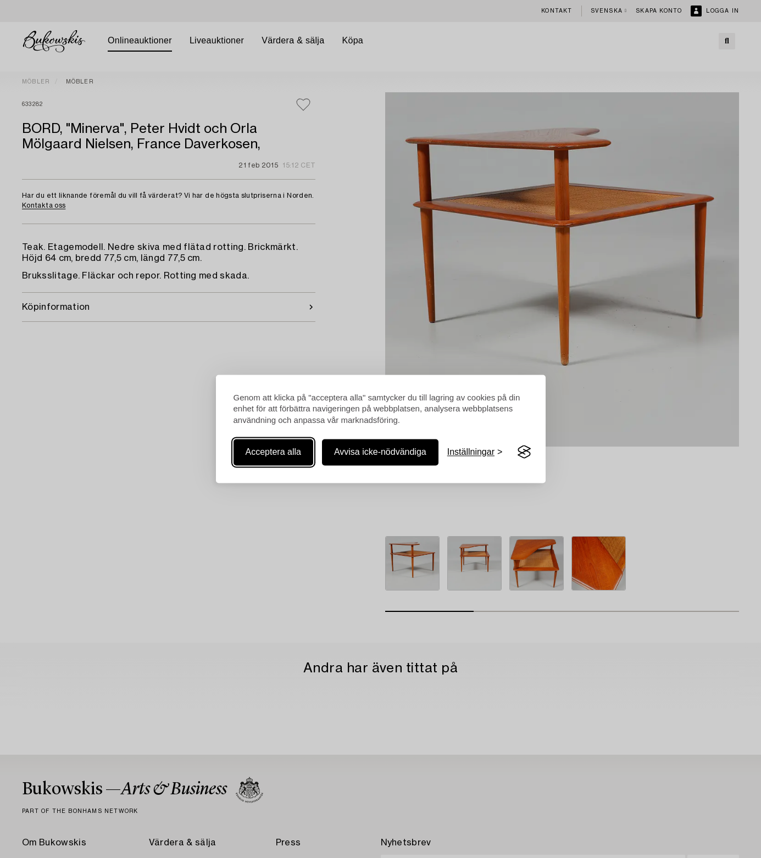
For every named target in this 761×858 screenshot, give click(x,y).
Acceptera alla (273, 451)
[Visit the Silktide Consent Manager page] (524, 452)
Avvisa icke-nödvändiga (380, 451)
